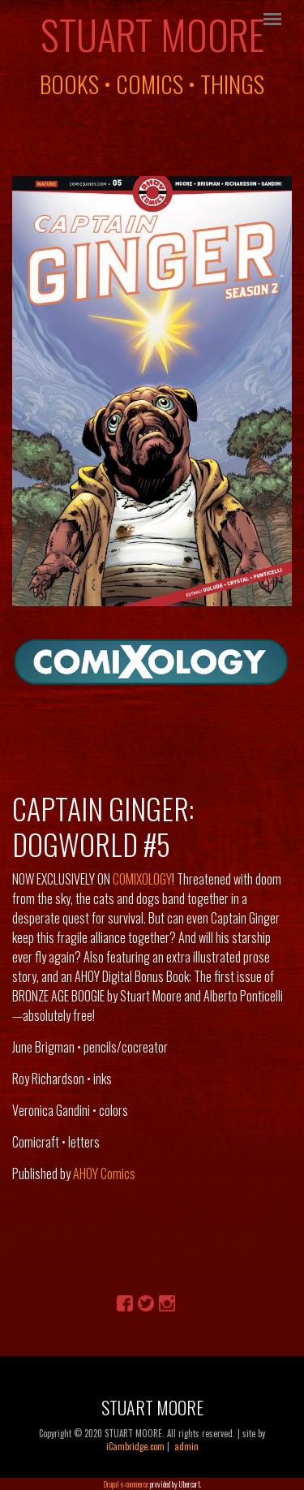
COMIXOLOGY (142, 879)
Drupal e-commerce (125, 1484)
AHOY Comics (104, 1173)
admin (186, 1446)
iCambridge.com (135, 1446)
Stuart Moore (152, 34)
